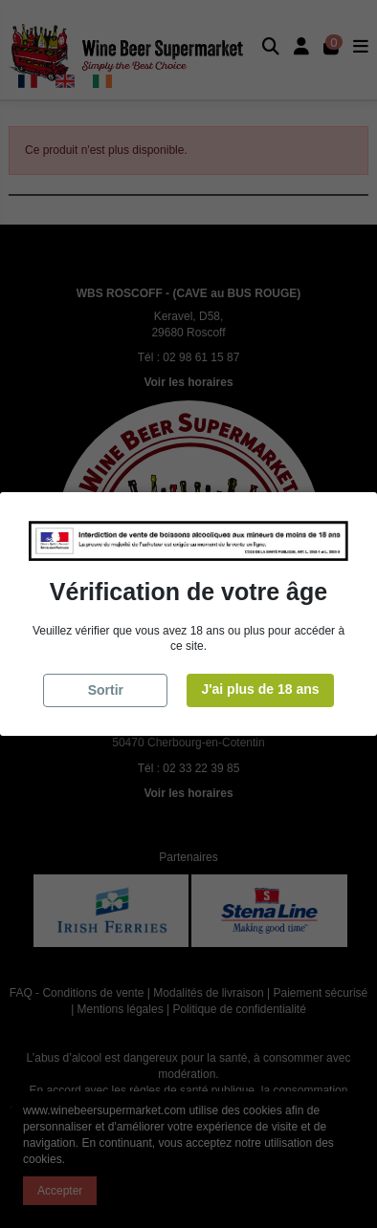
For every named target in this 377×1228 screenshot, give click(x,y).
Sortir (105, 690)
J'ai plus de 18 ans (260, 689)
